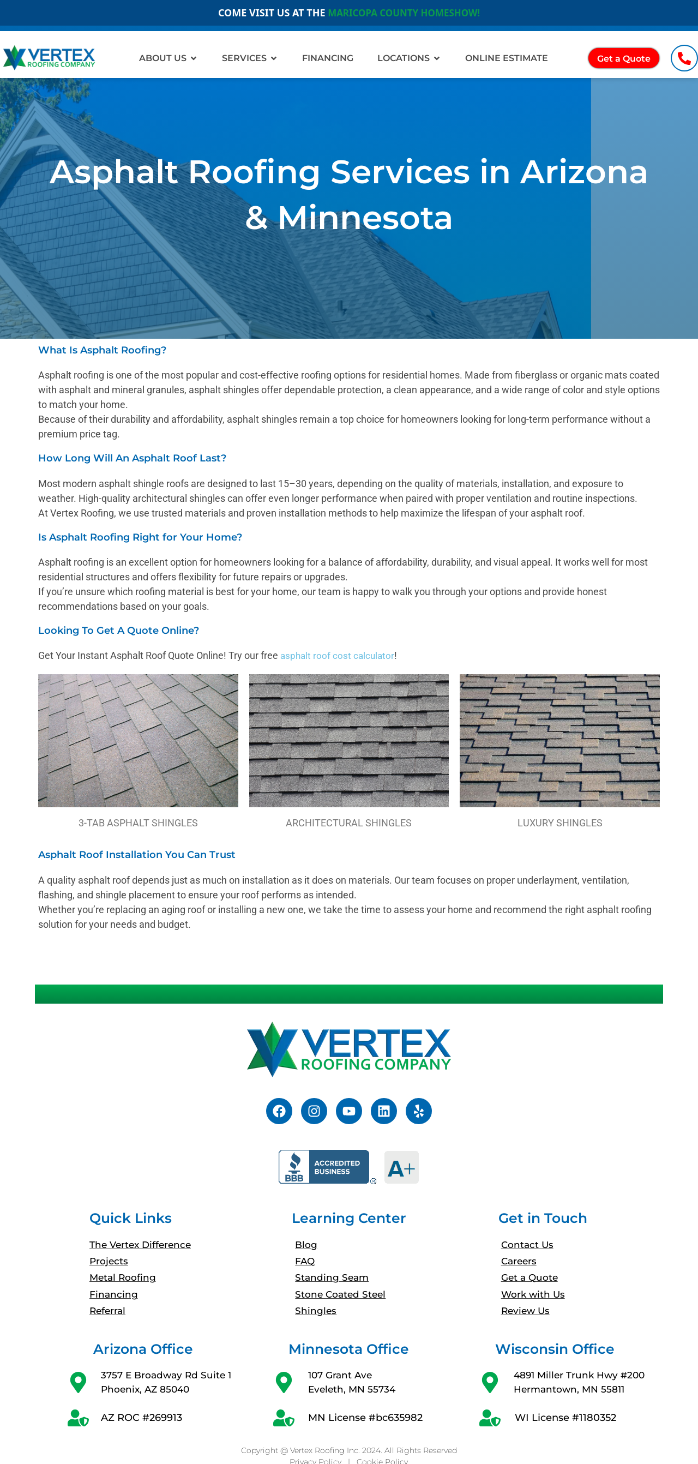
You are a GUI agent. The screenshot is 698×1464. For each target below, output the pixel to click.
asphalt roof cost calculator (339, 655)
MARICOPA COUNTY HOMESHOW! (403, 12)
